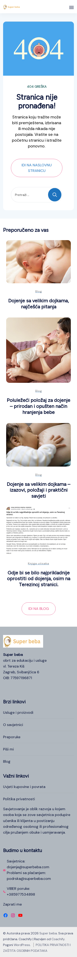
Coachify (58, 939)
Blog (38, 291)
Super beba (48, 933)
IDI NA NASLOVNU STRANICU (37, 168)
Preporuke (11, 736)
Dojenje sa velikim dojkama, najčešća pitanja (38, 304)
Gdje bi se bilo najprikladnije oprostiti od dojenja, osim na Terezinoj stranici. (38, 578)
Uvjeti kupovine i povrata (24, 786)
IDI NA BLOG (38, 608)
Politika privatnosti (19, 798)
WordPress (22, 945)
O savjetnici (13, 724)
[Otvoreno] (71, 7)
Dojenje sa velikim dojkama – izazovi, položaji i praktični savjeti (38, 490)
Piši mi (8, 749)
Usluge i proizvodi (18, 712)
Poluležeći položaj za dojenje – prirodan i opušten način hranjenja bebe (38, 406)
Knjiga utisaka (38, 563)
